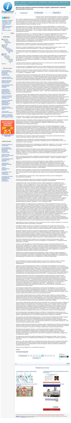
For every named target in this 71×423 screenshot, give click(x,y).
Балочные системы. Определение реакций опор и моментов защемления (7, 178)
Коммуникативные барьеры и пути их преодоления (7, 97)
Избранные (23, 2)
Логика (5, 47)
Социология (6, 55)
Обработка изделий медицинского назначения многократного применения (7, 102)
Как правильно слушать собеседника (26, 371)
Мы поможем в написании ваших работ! (7, 135)
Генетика (7, 41)
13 (31, 355)
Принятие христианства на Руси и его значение (26, 385)
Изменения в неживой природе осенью (6, 164)
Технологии (7, 57)
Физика (7, 58)
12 (28, 355)
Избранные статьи (6, 21)
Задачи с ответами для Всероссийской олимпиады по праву (7, 116)
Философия (10, 59)
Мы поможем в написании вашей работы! (57, 414)
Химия (11, 61)
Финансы (11, 60)
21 (53, 355)
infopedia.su (18, 416)
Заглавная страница (7, 20)
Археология (5, 39)
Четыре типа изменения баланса (7, 112)
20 (50, 355)
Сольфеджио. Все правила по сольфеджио (6, 173)
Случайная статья (6, 22)
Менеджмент (10, 50)
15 (36, 355)
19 (48, 355)
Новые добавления (7, 26)
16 (39, 355)
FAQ (3, 29)
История (4, 45)
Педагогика (4, 53)
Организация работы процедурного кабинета (7, 86)
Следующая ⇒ (57, 12)
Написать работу (6, 30)
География (8, 42)
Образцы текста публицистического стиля (7, 108)
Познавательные (42, 2)
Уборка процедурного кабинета (6, 168)
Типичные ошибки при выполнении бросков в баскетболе (56, 372)
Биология (6, 40)
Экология (4, 63)
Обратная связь (6, 27)
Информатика (5, 44)
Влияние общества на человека (7, 145)
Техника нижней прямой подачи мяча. (7, 78)
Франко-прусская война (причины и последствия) (6, 81)
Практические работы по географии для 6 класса (7, 155)
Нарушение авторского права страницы (44, 414)
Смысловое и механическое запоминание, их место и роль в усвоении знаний (6, 91)
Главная (17, 2)
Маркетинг (7, 48)
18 (45, 355)
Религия (4, 54)
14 (34, 355)
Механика (11, 51)
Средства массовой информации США (53, 384)
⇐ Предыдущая (39, 12)
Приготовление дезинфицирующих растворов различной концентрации (7, 73)
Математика (9, 49)
